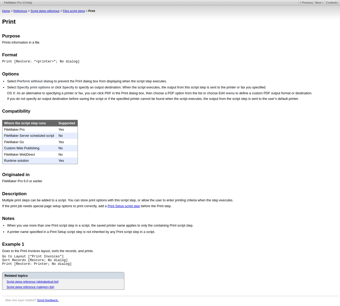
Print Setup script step (124, 206)
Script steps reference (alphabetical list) (33, 281)
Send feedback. (48, 300)
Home (6, 10)
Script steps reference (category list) (30, 286)
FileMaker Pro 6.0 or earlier (22, 181)
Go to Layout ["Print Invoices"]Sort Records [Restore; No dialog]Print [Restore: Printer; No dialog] (37, 260)
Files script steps (74, 10)
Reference (20, 10)
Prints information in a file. (21, 42)
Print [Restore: (18, 61)
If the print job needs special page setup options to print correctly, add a (55, 206)
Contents (331, 2)
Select (12, 81)
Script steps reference (45, 10)
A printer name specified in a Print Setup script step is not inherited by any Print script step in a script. (81, 232)
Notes (8, 218)
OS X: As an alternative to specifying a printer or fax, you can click (56, 93)
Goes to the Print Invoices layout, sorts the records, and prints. (48, 251)
